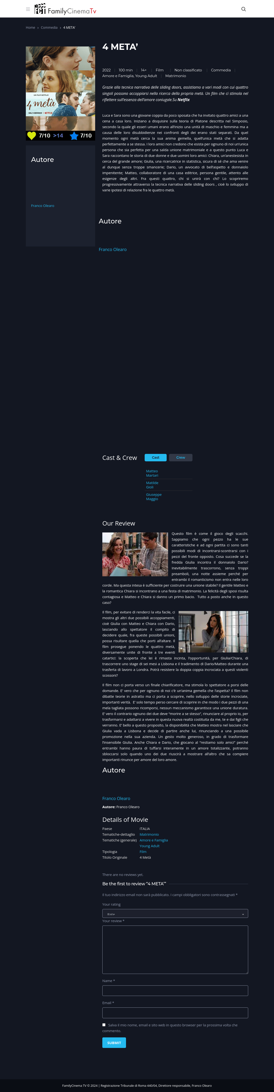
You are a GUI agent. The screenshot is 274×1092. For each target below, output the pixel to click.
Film (160, 70)
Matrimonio (149, 834)
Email (108, 1002)
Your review (113, 920)
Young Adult (149, 845)
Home (30, 27)
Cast (155, 457)
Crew (180, 457)
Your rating (111, 904)
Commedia (49, 27)
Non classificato (188, 70)
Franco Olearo (113, 249)
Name (108, 980)
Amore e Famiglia (154, 840)
